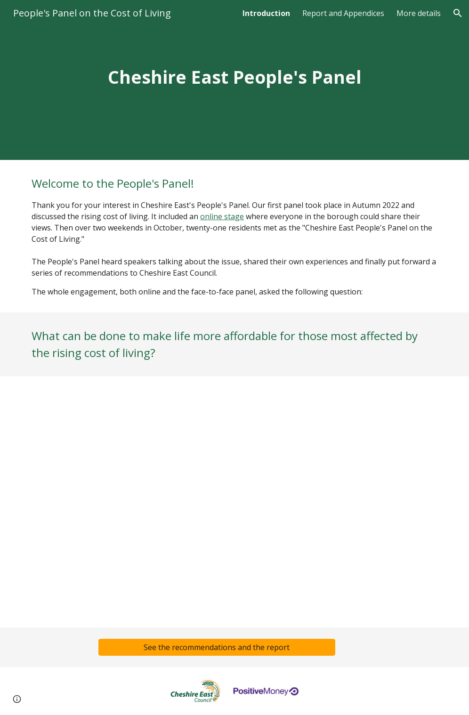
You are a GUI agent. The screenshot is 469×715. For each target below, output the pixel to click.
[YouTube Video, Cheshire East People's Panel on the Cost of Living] (234, 502)
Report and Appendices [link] (343, 13)
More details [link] (418, 13)
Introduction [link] (266, 13)
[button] (457, 13)
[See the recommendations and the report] (217, 647)
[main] (234, 80)
